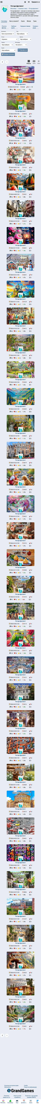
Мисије (29, 21)
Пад (17, 31)
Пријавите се (36, 2)
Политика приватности (6, 1096)
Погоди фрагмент (20, 84)
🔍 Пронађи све (22, 50)
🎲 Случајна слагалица (8, 54)
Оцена (23, 21)
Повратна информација (30, 1087)
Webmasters (7, 1087)
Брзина (21, 37)
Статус (2, 37)
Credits (26, 1085)
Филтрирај (17, 42)
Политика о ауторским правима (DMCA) (31, 1096)
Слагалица (4, 21)
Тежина (3, 42)
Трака (34, 21)
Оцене (2, 48)
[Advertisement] (20, 1059)
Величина (3, 31)
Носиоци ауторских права (11, 1085)
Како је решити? (14, 21)
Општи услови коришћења (17, 1096)
